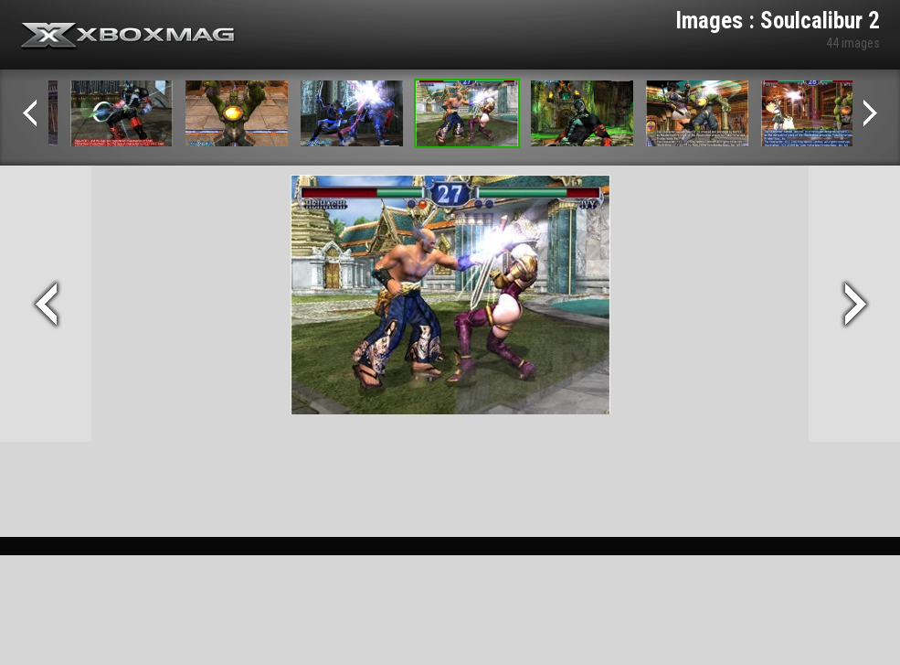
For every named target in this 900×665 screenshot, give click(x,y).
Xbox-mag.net (128, 36)
